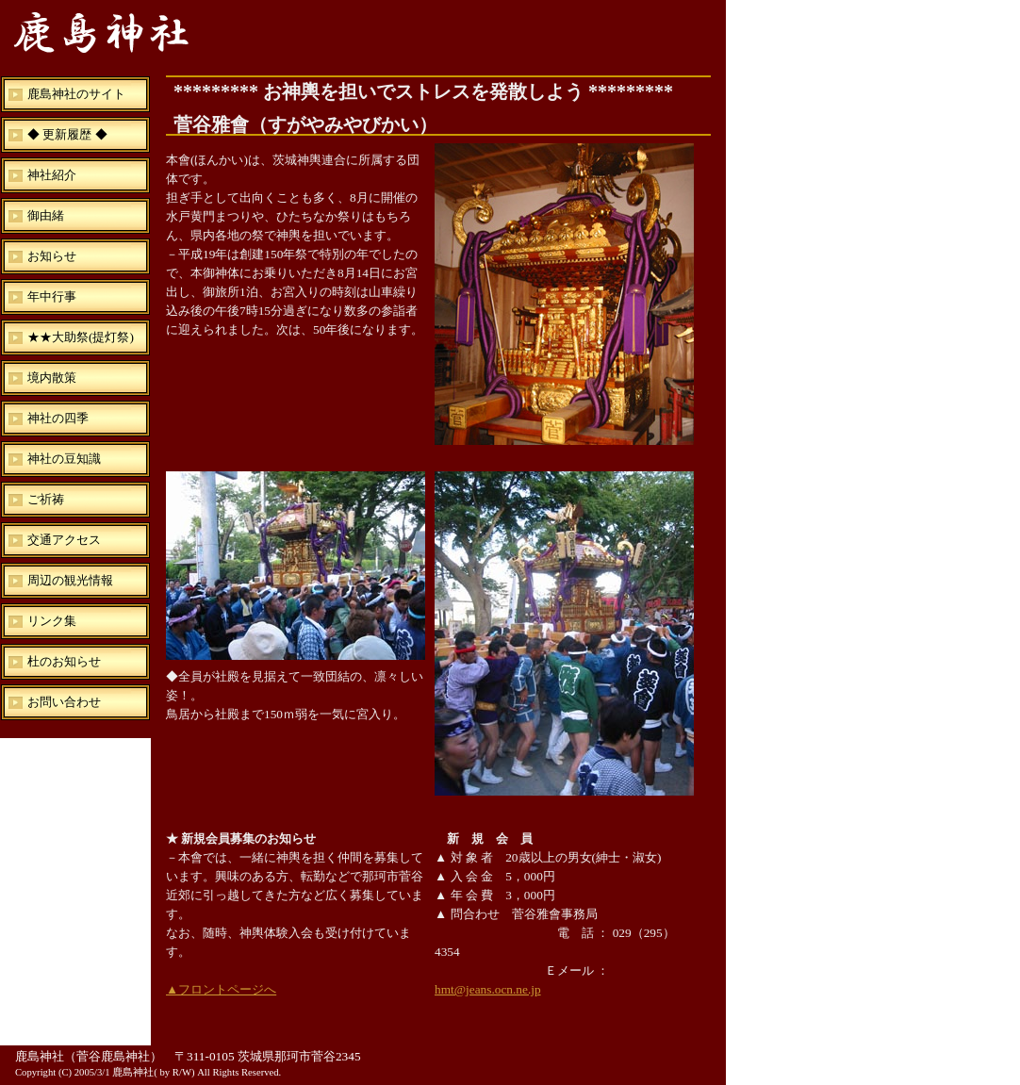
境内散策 (51, 377)
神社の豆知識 (64, 459)
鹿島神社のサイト (76, 94)
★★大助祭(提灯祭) (80, 337)
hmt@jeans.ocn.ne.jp (488, 989)
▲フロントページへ (221, 989)
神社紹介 (51, 175)
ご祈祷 (45, 499)
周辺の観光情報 (70, 580)
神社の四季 (58, 418)
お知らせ (51, 256)
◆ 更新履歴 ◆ (67, 134)
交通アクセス (64, 540)
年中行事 (51, 296)
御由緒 (45, 215)
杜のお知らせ (64, 661)
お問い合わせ (64, 702)
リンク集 (51, 621)
